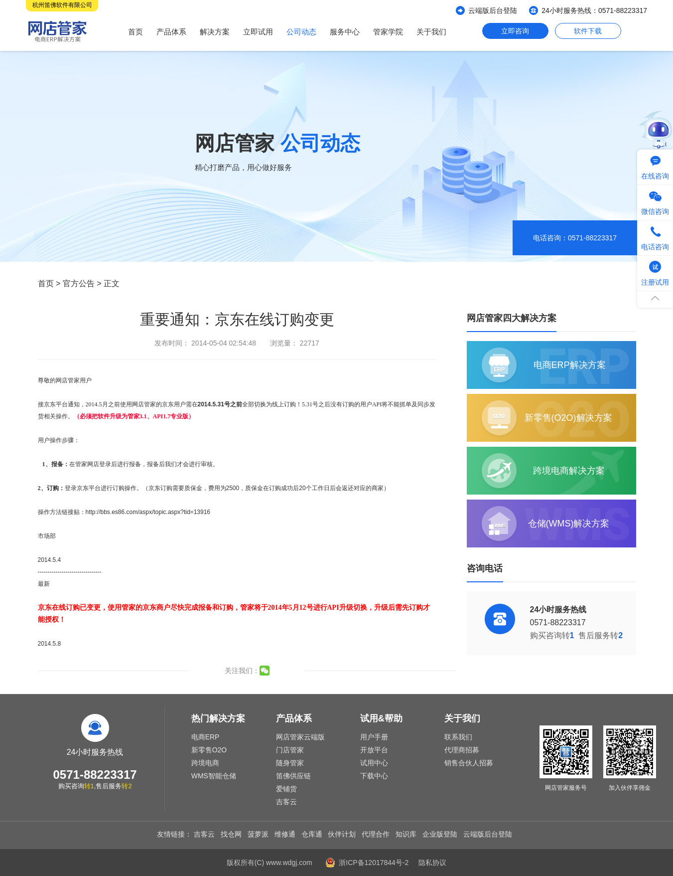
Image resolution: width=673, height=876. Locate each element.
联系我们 (458, 737)
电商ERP (205, 737)
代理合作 (376, 834)
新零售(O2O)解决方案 (568, 418)
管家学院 (388, 31)
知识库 (406, 834)
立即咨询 (515, 31)
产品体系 (171, 31)
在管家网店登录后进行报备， (108, 464)
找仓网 (231, 834)
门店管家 (290, 750)
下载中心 (374, 776)
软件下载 (588, 31)
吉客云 (286, 802)
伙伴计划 (342, 834)
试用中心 (374, 763)
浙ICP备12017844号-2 (373, 863)
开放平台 (374, 750)
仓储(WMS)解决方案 (569, 523)
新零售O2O (209, 750)
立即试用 (258, 31)
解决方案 (215, 31)
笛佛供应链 (293, 776)
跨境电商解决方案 (569, 471)
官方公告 (79, 283)
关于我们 (431, 31)
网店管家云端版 (300, 737)
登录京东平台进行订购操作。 (103, 488)
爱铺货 (286, 789)
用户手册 (374, 737)
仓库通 (311, 834)
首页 (135, 31)
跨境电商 (205, 763)
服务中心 (345, 31)
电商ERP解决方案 (570, 365)
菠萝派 (258, 834)
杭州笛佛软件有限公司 (62, 4)
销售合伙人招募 (468, 763)
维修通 (284, 834)
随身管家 (290, 763)
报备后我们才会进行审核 (180, 464)
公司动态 (301, 31)
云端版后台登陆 (492, 10)
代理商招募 (461, 750)
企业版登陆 (439, 834)
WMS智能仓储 (213, 776)
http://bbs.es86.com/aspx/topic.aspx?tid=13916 (148, 512)
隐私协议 (432, 863)
